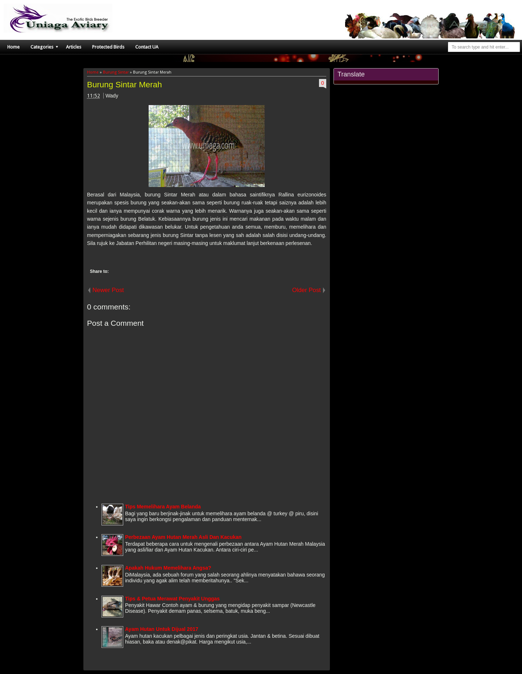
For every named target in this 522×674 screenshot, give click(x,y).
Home (13, 47)
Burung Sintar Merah (124, 84)
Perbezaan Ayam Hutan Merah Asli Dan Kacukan (183, 537)
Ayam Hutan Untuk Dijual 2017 (161, 629)
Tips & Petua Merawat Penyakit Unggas (172, 599)
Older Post (306, 290)
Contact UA (146, 47)
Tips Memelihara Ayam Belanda (163, 506)
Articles (73, 47)
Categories (41, 47)
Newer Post (108, 290)
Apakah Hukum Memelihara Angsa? (168, 568)
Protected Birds (108, 47)
